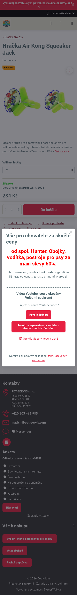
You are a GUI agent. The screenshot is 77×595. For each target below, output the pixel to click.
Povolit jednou (38, 314)
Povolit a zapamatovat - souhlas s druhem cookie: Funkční (39, 326)
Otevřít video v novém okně (38, 338)
